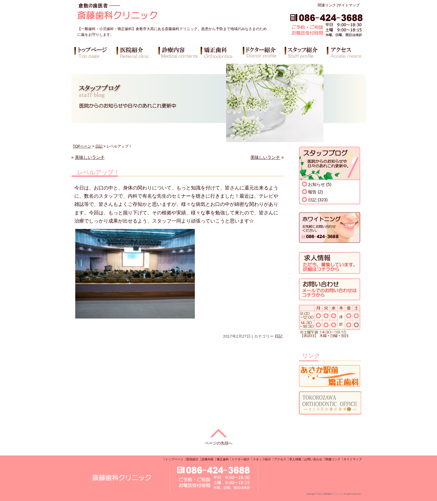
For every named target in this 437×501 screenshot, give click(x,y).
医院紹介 (192, 459)
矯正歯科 (223, 459)
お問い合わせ (313, 459)
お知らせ (316, 184)
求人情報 (295, 459)
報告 (312, 191)
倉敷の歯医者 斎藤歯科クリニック (134, 14)
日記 (99, 146)
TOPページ (82, 146)
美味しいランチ (90, 157)
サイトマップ (349, 5)
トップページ (174, 459)
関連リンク (327, 5)
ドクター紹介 (241, 459)
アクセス (280, 459)
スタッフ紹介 (262, 459)
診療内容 (208, 459)
